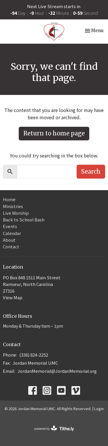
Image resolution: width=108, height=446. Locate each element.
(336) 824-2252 (33, 355)
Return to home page (54, 133)
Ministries (13, 206)
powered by (54, 428)
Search (91, 171)
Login (99, 408)
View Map (12, 297)
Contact (11, 246)
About (9, 240)
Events (10, 226)
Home (9, 199)
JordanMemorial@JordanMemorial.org (57, 371)
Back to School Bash (23, 219)
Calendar (12, 233)
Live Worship (16, 213)
